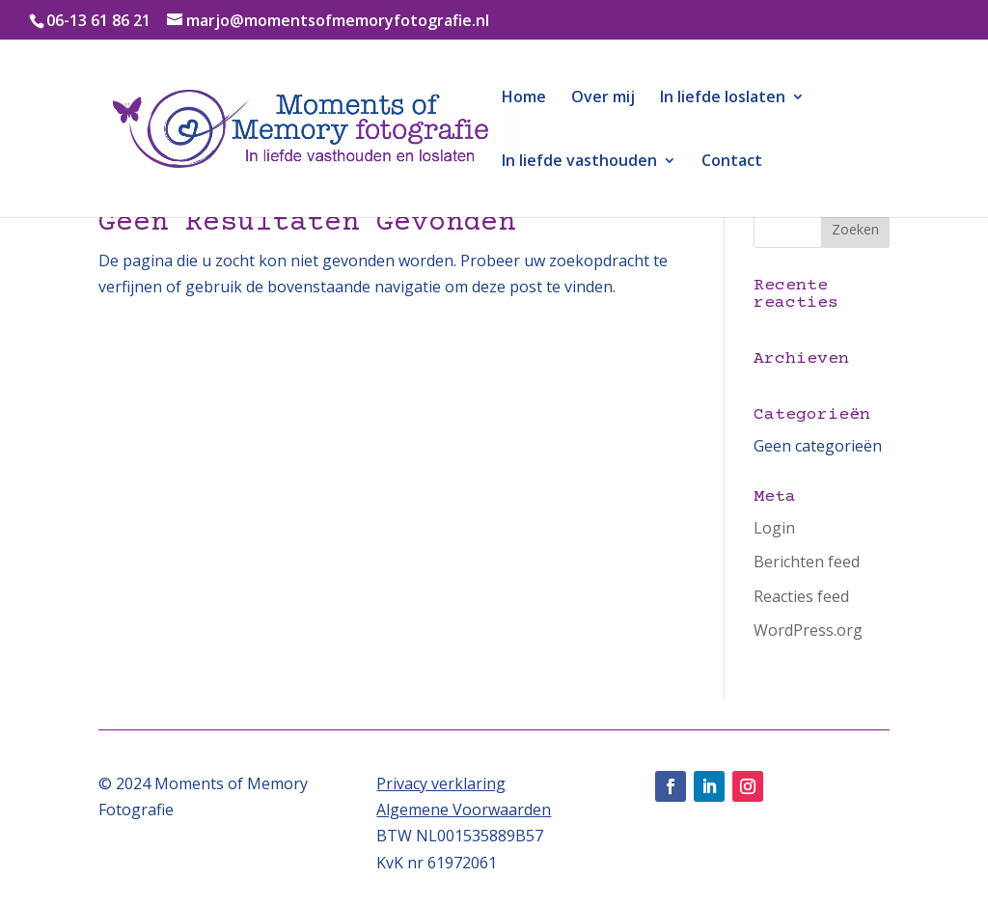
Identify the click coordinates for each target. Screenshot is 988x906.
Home (524, 98)
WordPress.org (808, 630)
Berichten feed (807, 561)
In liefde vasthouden (579, 162)
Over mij (603, 98)
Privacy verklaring (441, 783)
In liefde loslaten (722, 98)
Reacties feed (801, 596)
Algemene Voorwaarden (463, 809)
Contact (731, 162)
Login (774, 527)
